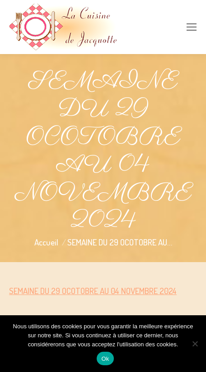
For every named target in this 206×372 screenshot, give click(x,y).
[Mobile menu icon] (191, 27)
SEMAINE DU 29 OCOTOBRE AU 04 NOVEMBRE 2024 (93, 290)
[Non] (194, 343)
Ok (105, 358)
